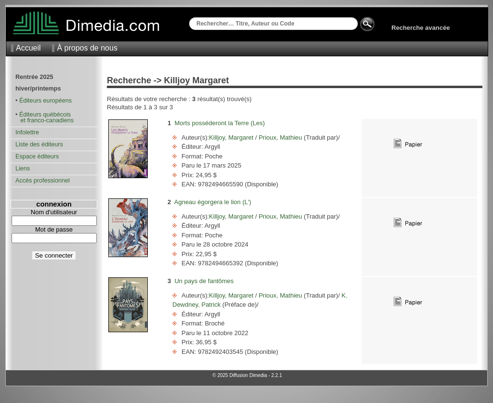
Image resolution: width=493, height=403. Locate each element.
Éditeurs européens (45, 100)
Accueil (28, 48)
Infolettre (27, 132)
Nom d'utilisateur (54, 212)
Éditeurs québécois (45, 114)
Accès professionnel (42, 180)
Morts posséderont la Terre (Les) (219, 123)
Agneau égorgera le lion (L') (212, 202)
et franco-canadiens (44, 120)
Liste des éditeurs (39, 144)
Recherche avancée (420, 27)
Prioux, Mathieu (280, 137)
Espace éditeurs (37, 156)
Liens (22, 168)
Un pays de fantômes (204, 281)
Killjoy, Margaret (232, 137)
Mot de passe (54, 229)
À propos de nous (87, 48)
